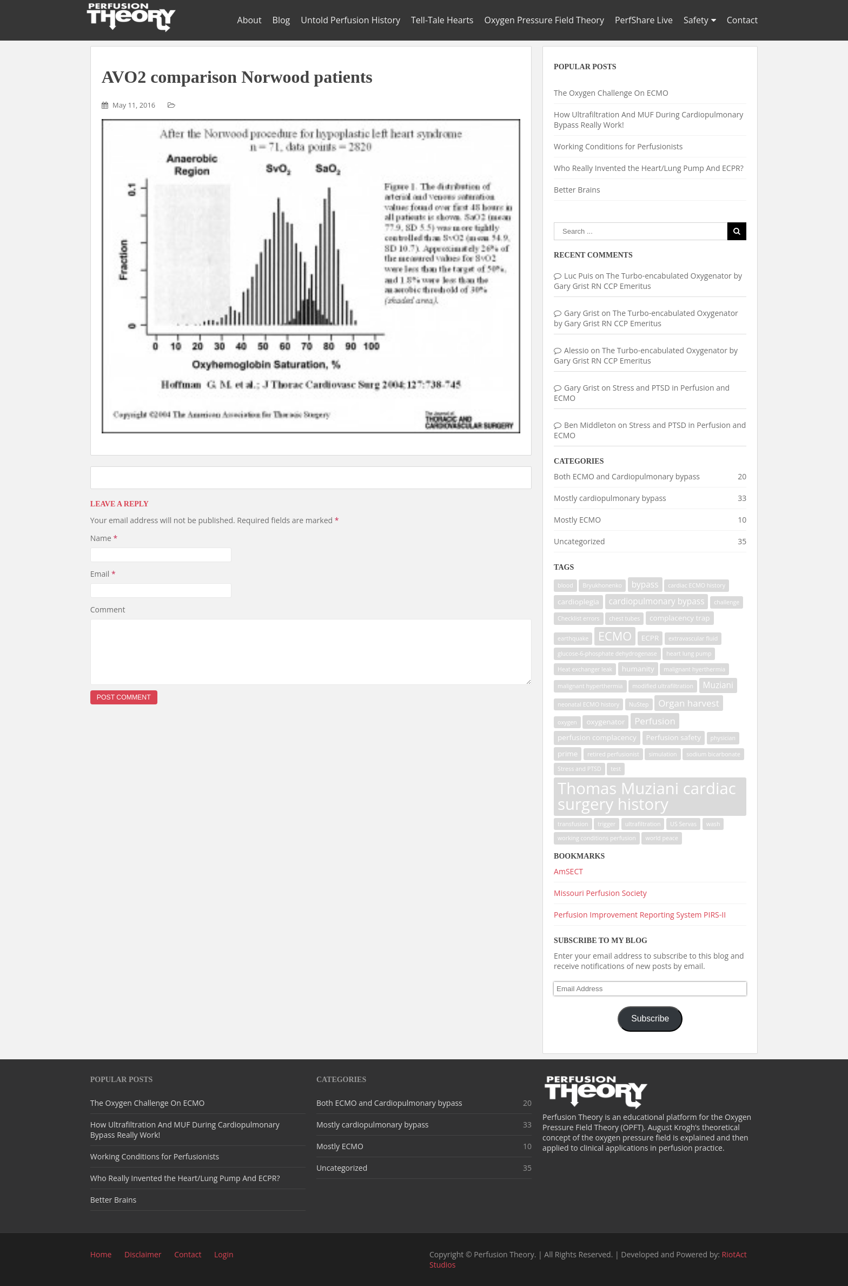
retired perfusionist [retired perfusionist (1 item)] (613, 754)
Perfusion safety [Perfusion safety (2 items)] (673, 737)
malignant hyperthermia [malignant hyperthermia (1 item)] (590, 686)
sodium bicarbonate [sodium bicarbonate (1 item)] (713, 754)
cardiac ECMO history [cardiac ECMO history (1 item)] (696, 585)
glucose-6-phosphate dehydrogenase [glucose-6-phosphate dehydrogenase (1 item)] (607, 653)
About (249, 20)
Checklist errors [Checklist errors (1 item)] (579, 618)
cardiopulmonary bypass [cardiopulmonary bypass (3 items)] (657, 601)
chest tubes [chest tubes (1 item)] (624, 618)
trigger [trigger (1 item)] (606, 824)
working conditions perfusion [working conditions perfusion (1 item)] (597, 838)
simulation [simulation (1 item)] (662, 754)
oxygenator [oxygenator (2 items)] (605, 722)
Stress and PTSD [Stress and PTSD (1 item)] (579, 769)
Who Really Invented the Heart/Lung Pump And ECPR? (649, 168)
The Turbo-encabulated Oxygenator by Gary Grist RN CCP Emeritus (648, 281)
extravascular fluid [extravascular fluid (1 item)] (693, 638)
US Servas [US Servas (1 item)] (683, 824)
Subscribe (650, 1018)
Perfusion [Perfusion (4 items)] (654, 721)
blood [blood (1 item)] (565, 585)
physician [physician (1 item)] (723, 738)
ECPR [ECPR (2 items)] (650, 638)
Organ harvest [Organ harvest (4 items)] (688, 703)
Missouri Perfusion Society (600, 893)
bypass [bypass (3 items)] (645, 584)
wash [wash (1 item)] (713, 824)
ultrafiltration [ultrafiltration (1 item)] (643, 824)
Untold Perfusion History (350, 20)
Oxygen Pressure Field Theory (544, 20)
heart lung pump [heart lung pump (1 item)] (688, 653)
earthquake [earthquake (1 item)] (573, 638)
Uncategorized (579, 541)
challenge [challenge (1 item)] (726, 602)
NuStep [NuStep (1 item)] (639, 704)
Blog (281, 20)
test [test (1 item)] (616, 769)
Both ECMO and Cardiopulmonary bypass (627, 476)
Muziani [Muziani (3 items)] (718, 685)
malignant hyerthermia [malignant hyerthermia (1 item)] (694, 669)
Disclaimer (142, 1254)
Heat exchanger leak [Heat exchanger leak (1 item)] (585, 669)
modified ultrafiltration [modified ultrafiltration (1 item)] (662, 686)
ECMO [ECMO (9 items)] (615, 636)
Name (104, 538)
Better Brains (577, 189)
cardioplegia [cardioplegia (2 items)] (578, 601)
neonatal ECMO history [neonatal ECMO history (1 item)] (588, 704)
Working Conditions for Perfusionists (618, 146)
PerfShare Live (644, 20)
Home (101, 1254)
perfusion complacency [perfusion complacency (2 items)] (597, 737)
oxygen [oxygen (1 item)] (567, 722)
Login (223, 1254)
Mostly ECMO (577, 520)
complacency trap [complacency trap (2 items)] (680, 618)
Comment (107, 609)
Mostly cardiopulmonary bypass (610, 498)
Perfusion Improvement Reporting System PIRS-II (640, 914)
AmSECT (568, 871)
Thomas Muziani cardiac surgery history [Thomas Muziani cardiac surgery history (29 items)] (647, 796)
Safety (696, 20)
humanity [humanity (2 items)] (638, 669)
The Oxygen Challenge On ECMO (611, 93)
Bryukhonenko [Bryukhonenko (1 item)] (602, 585)
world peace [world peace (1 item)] (661, 838)
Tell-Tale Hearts (442, 20)
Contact (742, 20)
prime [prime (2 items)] (568, 754)
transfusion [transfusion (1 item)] (573, 824)
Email (103, 574)
